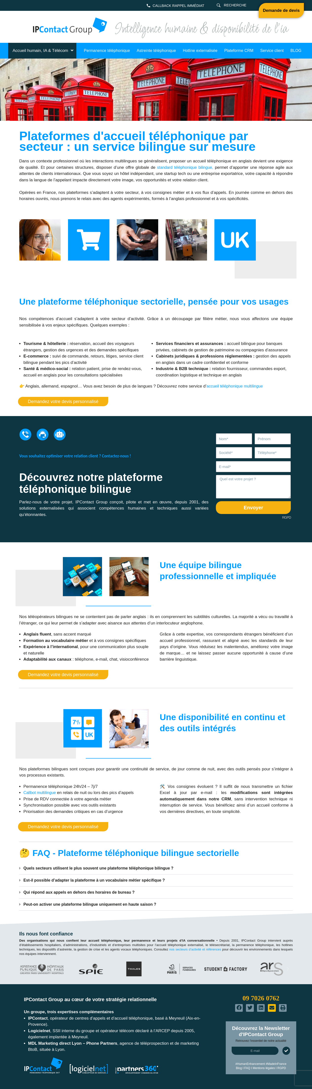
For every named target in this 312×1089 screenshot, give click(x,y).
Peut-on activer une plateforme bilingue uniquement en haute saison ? (93, 904)
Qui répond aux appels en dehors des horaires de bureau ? (82, 892)
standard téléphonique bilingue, (184, 167)
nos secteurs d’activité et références (195, 949)
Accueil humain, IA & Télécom (43, 50)
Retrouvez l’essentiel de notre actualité (261, 1040)
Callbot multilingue (40, 792)
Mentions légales (264, 1068)
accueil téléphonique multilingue (236, 386)
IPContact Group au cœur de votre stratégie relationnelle (90, 999)
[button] (156, 868)
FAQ (247, 1068)
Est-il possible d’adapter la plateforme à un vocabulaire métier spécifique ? (98, 880)
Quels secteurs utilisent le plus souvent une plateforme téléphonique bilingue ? (102, 868)
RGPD (286, 517)
